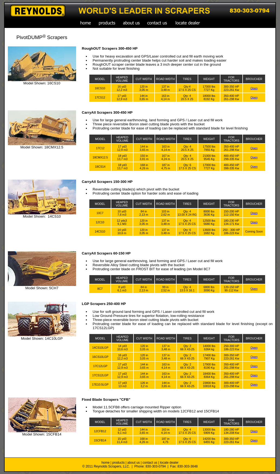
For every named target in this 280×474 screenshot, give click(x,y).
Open (254, 88)
